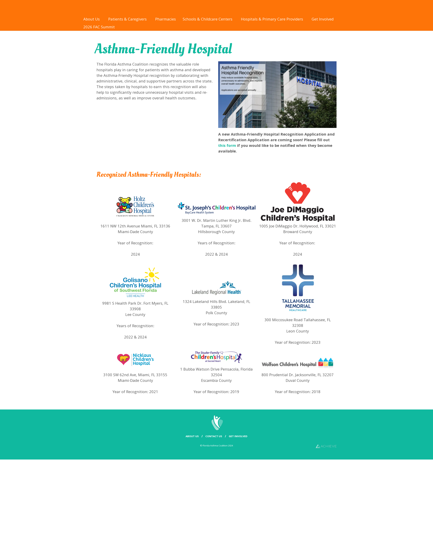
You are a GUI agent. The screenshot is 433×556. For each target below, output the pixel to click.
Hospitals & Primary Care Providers (273, 19)
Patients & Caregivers (128, 19)
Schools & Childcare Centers (208, 19)
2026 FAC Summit (99, 26)
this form (227, 145)
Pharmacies (165, 19)
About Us (92, 19)
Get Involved (323, 19)
